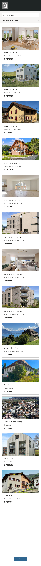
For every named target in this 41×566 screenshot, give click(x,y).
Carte (20, 559)
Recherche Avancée (20, 20)
